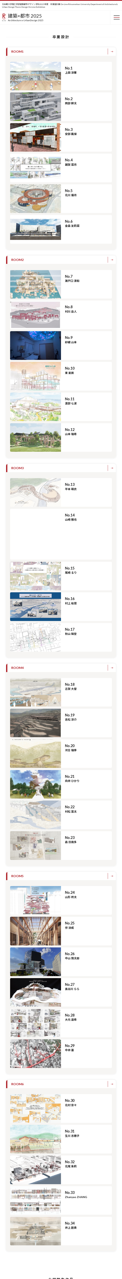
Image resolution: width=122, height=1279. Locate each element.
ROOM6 (17, 1050)
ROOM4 (17, 633)
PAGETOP (112, 1265)
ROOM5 (17, 841)
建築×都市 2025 (25, 17)
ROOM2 (17, 260)
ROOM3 (17, 468)
